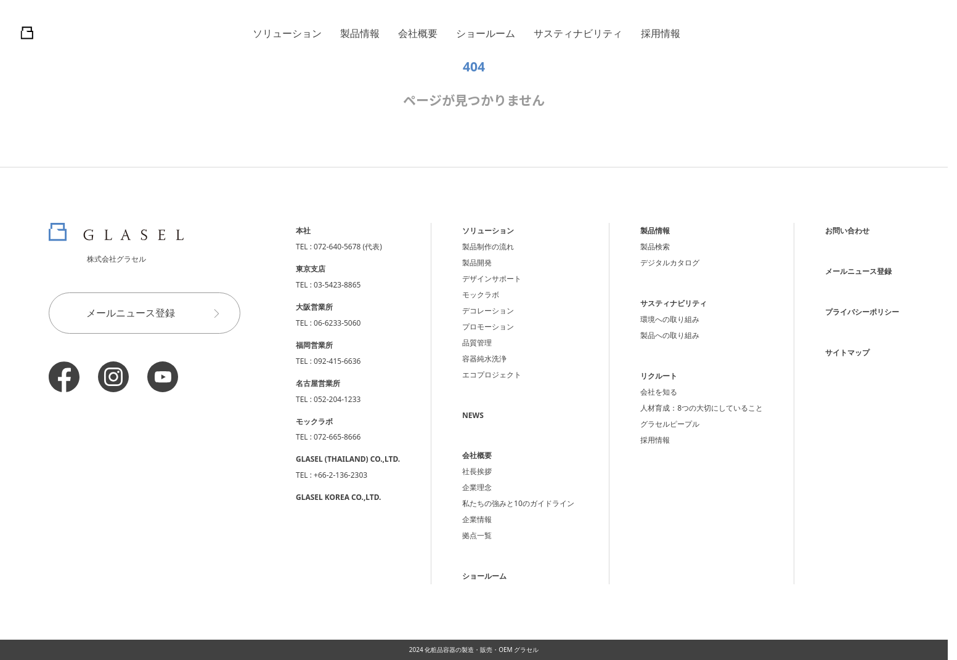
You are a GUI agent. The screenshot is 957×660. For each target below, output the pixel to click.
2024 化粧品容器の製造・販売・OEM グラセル (474, 649)
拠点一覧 (477, 535)
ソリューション (287, 33)
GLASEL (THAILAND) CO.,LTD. (348, 459)
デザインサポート (491, 278)
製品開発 (477, 262)
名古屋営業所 (318, 383)
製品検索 (655, 246)
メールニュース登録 (158, 313)
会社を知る (658, 392)
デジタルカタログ (669, 262)
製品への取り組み (669, 335)
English (910, 33)
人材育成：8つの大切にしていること (701, 408)
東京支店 (310, 269)
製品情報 (360, 33)
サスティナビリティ (578, 33)
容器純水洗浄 (484, 358)
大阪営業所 (314, 307)
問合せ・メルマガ (757, 32)
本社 (303, 230)
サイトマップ (847, 352)
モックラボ (480, 294)
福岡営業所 (314, 345)
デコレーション (488, 310)
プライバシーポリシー (862, 312)
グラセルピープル (669, 424)
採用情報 (660, 33)
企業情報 (477, 519)
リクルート (658, 376)
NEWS (473, 415)
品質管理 (477, 342)
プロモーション (488, 326)
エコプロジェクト (491, 374)
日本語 (859, 33)
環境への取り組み (669, 319)
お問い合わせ (847, 230)
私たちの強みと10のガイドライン (518, 503)
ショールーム (485, 33)
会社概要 (418, 33)
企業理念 (477, 487)
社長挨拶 (477, 471)
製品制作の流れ (488, 246)
